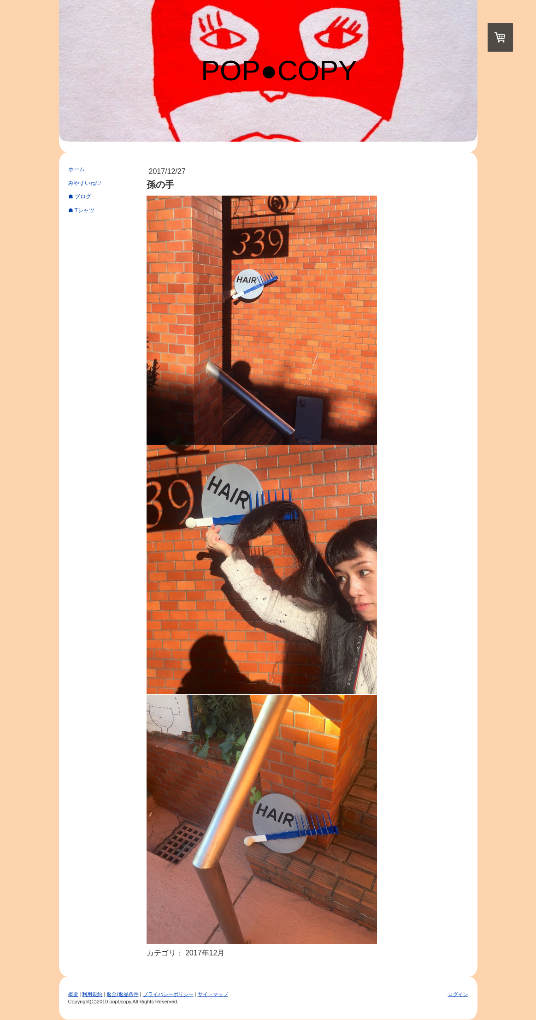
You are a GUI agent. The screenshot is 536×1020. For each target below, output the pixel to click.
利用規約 (92, 994)
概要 (73, 994)
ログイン (458, 994)
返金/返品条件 (122, 994)
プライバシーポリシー (168, 994)
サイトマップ (213, 994)
